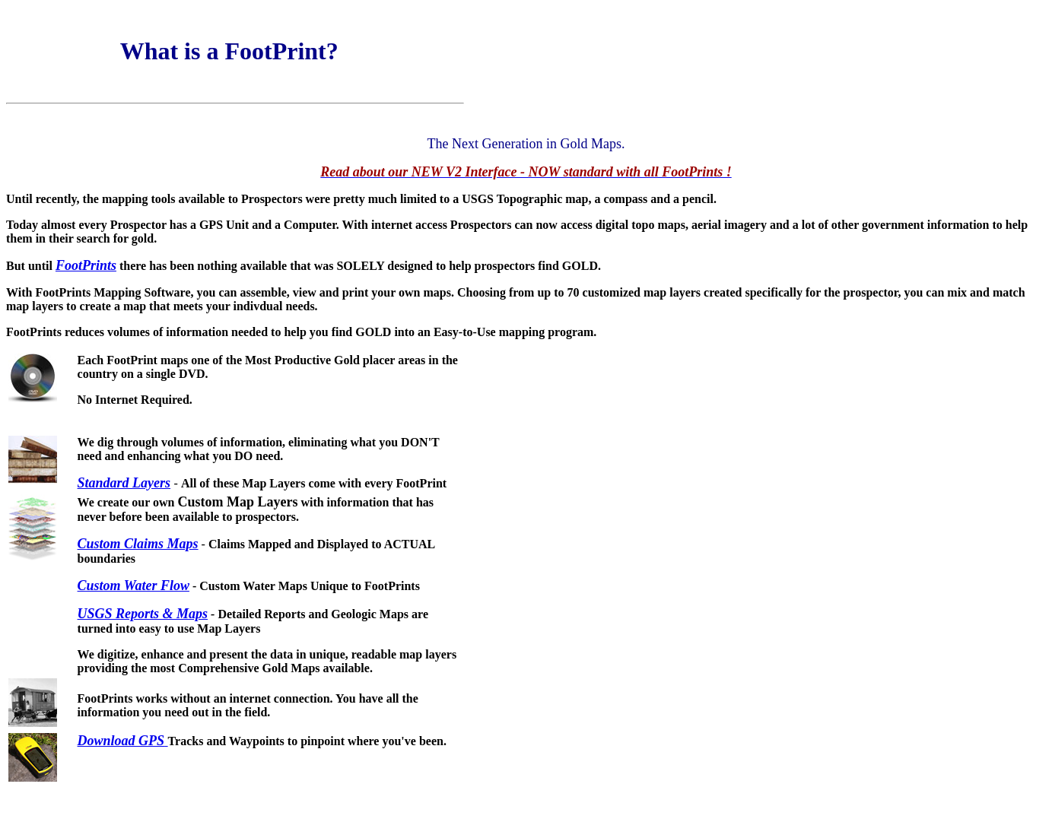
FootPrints (86, 265)
